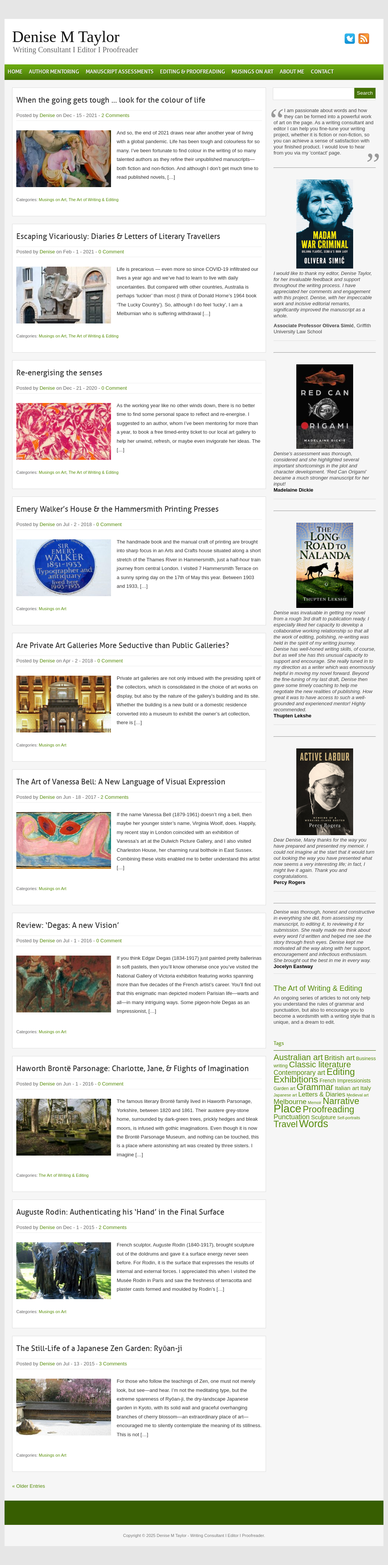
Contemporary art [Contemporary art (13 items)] (299, 1072)
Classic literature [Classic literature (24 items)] (320, 1064)
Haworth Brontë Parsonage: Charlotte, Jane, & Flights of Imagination (132, 1068)
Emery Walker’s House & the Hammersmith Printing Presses (117, 509)
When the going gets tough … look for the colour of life (110, 100)
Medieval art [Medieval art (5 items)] (358, 1095)
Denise (47, 115)
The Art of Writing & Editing (94, 199)
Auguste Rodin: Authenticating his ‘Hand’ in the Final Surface (120, 1212)
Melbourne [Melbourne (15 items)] (290, 1102)
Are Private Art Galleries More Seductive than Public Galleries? (122, 645)
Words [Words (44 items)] (313, 1123)
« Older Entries (28, 1486)
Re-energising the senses (59, 372)
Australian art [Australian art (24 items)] (298, 1057)
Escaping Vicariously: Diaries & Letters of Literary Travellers (118, 236)
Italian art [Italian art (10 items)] (347, 1088)
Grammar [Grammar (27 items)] (315, 1087)
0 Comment (111, 252)
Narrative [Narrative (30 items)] (341, 1101)
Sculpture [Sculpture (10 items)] (323, 1117)
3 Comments (113, 1364)
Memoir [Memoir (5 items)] (315, 1102)
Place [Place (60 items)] (287, 1108)
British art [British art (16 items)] (339, 1058)
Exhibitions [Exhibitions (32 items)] (296, 1079)
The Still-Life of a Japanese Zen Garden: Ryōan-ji (99, 1348)
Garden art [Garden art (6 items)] (284, 1088)
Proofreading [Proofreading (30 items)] (328, 1109)
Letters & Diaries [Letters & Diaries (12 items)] (321, 1094)
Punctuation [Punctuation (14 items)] (292, 1117)
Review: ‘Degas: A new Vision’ (67, 925)
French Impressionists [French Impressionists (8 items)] (345, 1081)
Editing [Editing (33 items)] (341, 1072)
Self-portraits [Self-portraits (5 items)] (348, 1117)
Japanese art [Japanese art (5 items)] (285, 1095)
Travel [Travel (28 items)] (286, 1124)
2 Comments (116, 115)
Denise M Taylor (65, 36)
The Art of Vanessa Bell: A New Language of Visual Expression (120, 781)
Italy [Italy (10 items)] (365, 1088)
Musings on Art (52, 199)
